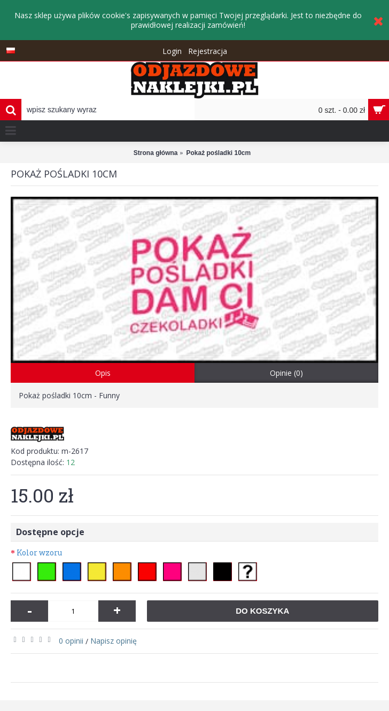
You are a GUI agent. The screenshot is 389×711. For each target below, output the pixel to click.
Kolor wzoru (39, 552)
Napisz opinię (113, 641)
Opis (103, 373)
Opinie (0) (286, 373)
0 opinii (71, 641)
